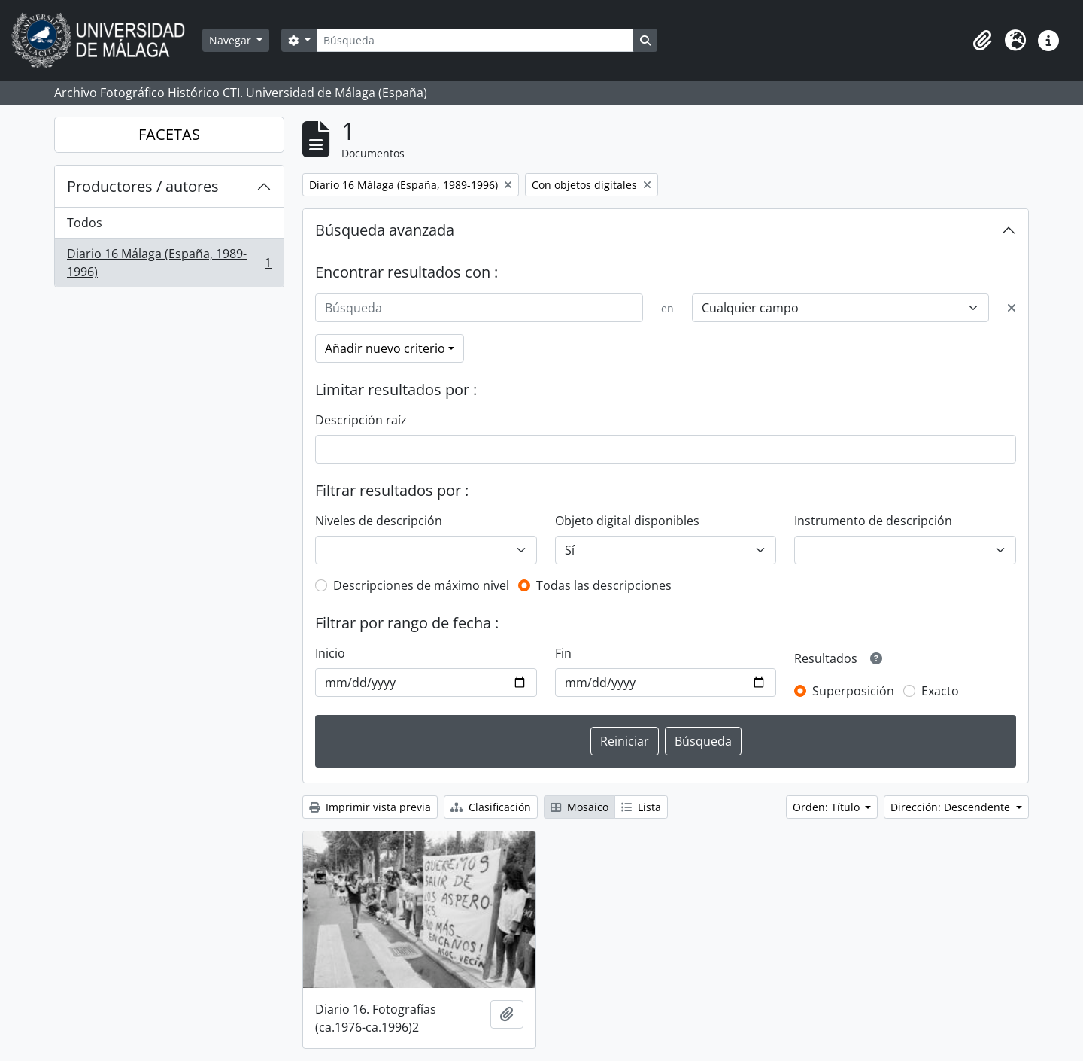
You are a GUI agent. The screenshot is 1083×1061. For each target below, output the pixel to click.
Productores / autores (143, 186)
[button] (982, 40)
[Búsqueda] (475, 40)
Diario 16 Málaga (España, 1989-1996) (169, 262)
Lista (641, 807)
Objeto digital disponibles (627, 520)
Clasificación (490, 807)
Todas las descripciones (604, 585)
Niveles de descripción (378, 520)
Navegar (231, 40)
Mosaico (579, 807)
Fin (563, 653)
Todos (84, 222)
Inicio (330, 653)
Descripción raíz (361, 420)
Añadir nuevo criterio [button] (385, 348)
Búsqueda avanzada (384, 230)
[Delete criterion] (1011, 308)
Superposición (853, 691)
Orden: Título (828, 807)
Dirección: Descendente (951, 807)
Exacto (940, 691)
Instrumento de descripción (873, 520)
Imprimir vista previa (370, 807)
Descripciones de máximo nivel (421, 585)
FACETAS (169, 134)
